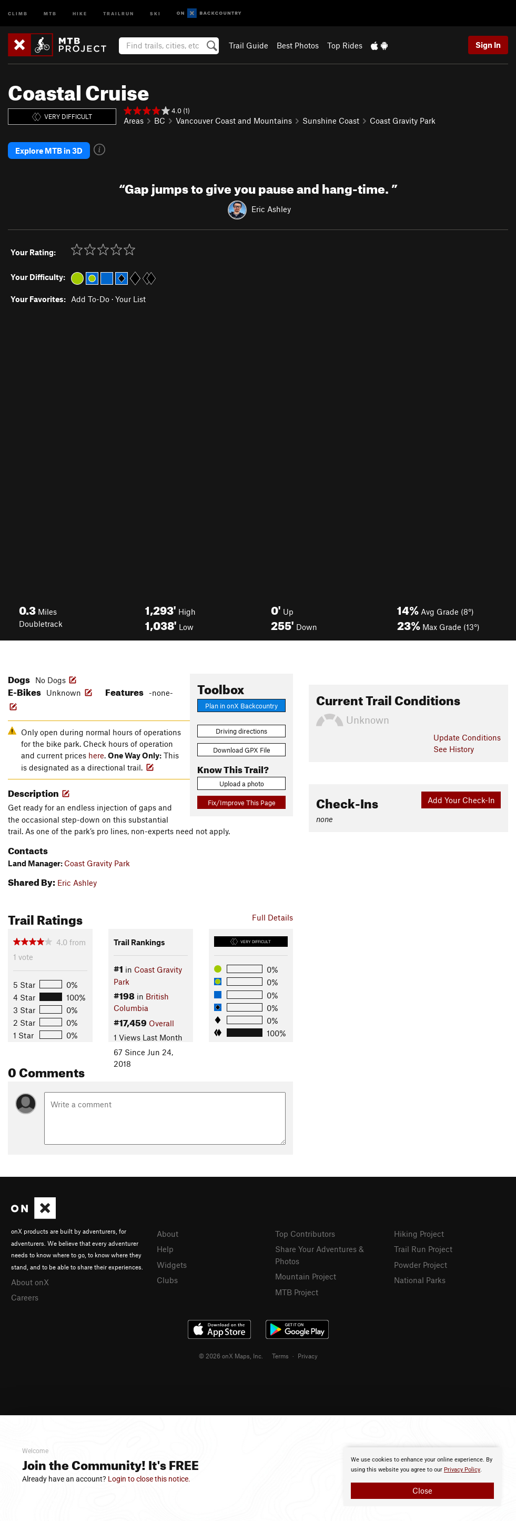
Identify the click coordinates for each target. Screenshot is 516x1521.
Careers (24, 1297)
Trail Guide (248, 45)
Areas (134, 120)
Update (467, 737)
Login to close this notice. (149, 1479)
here (96, 754)
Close (422, 1490)
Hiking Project (419, 1233)
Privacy (308, 1355)
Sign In (488, 44)
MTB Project (296, 1291)
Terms (280, 1355)
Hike (80, 12)
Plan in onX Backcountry (241, 705)
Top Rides (344, 45)
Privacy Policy (462, 1469)
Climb (18, 12)
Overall (161, 1022)
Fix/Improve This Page (242, 802)
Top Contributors (305, 1233)
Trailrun (118, 12)
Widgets (172, 1264)
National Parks (420, 1279)
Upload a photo (241, 783)
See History (453, 748)
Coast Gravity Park (403, 120)
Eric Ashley (271, 208)
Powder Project (420, 1264)
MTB (50, 12)
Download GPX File (241, 749)
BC (159, 120)
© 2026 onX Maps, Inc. (231, 1355)
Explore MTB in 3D (49, 150)
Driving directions (241, 730)
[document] (422, 1477)
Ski (155, 12)
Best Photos (298, 45)
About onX (30, 1281)
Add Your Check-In (461, 799)
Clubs (167, 1279)
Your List (130, 298)
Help (165, 1248)
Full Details (272, 917)
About (167, 1233)
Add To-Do (90, 298)
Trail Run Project (423, 1248)
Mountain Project (305, 1275)
